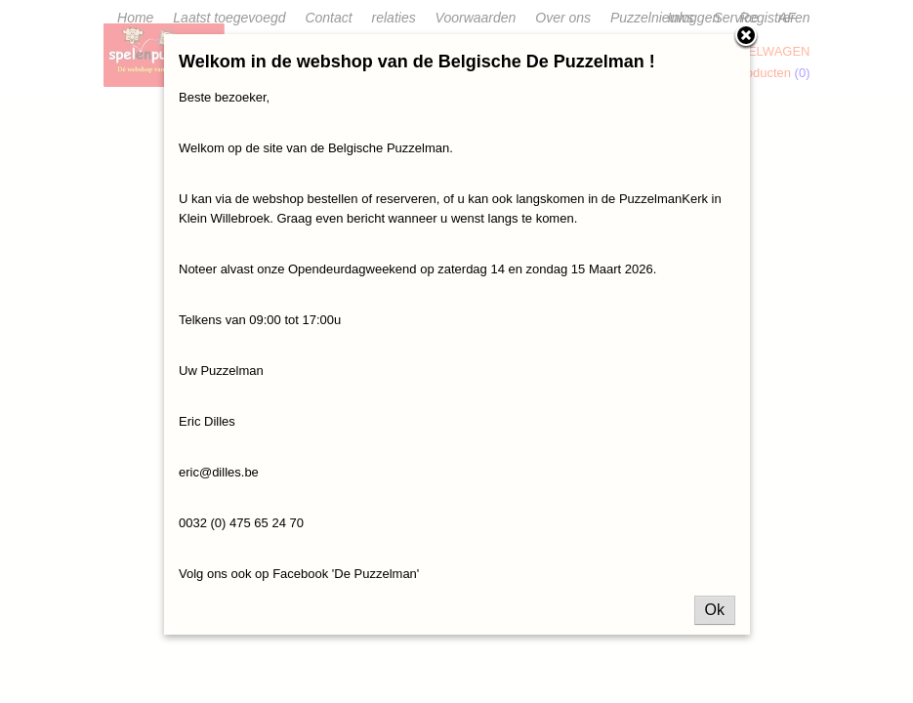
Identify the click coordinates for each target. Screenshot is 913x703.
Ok (715, 609)
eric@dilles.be (219, 472)
